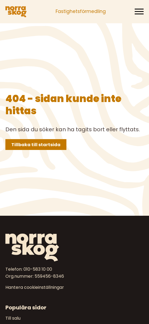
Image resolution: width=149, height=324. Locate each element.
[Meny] (139, 12)
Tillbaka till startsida (35, 145)
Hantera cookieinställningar (34, 287)
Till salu (13, 318)
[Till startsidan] (74, 247)
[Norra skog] (16, 11)
